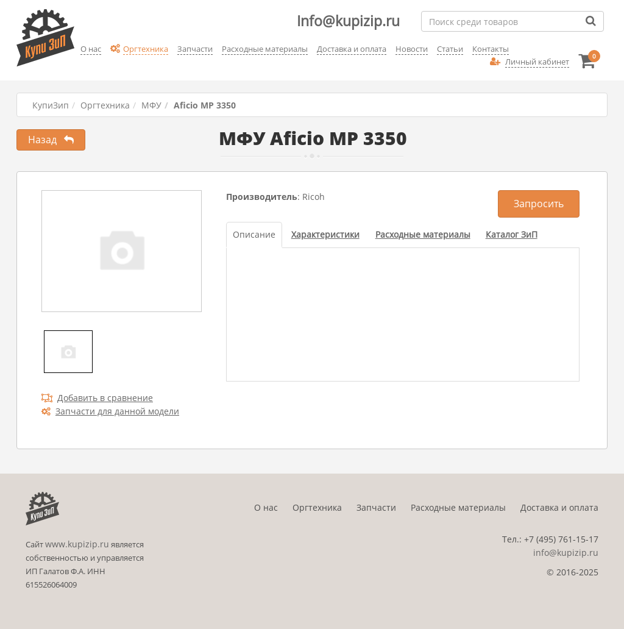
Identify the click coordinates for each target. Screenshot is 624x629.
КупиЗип (50, 105)
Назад (51, 139)
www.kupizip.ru (77, 544)
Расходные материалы (458, 507)
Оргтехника (105, 105)
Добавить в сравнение (97, 397)
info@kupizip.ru (565, 552)
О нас (266, 507)
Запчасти (376, 507)
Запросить (539, 203)
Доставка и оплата (559, 507)
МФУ (151, 105)
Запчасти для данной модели (110, 411)
